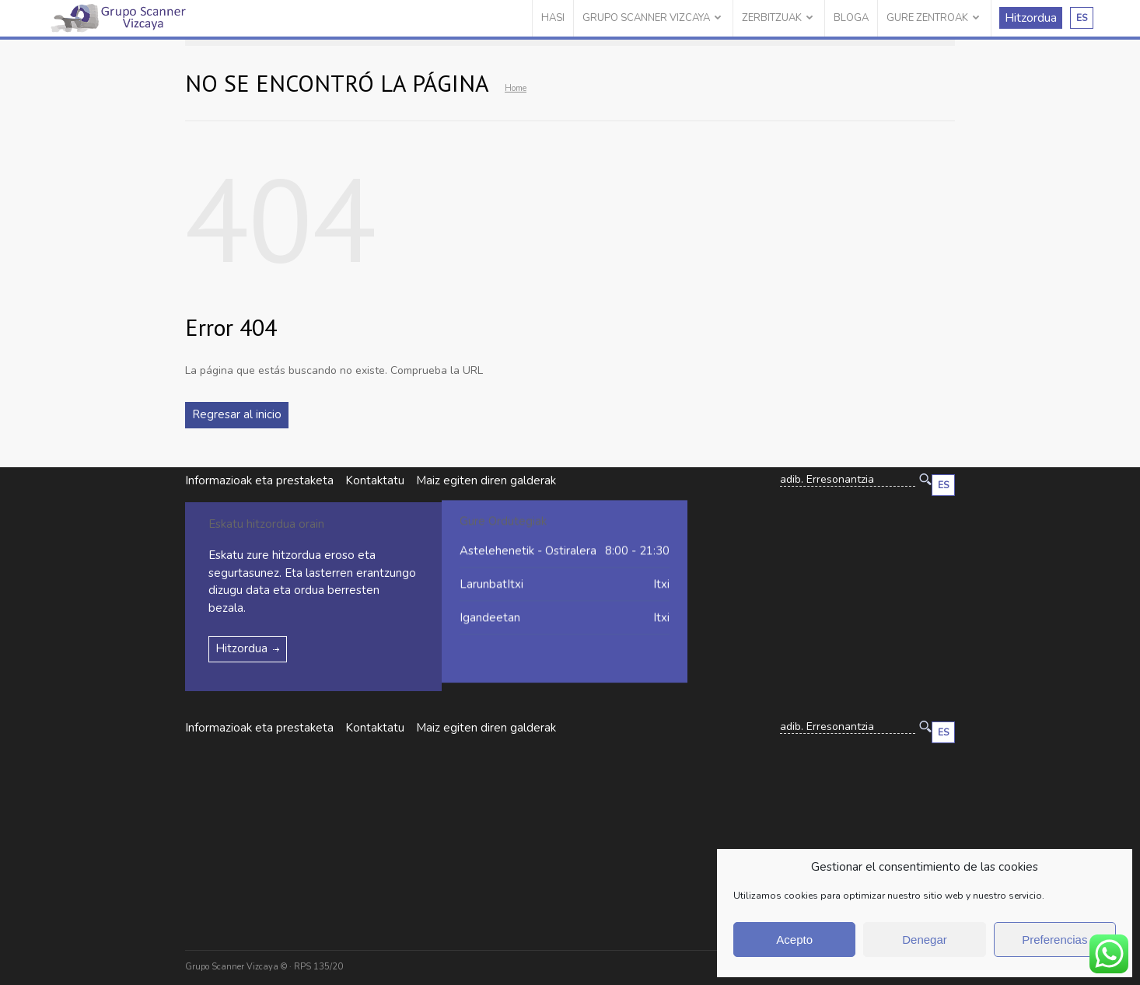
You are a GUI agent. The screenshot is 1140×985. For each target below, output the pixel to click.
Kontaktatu (374, 480)
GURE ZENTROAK (927, 18)
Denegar (924, 939)
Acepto (794, 939)
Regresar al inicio (237, 414)
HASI (553, 18)
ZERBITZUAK (772, 18)
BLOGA (851, 18)
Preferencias (1054, 939)
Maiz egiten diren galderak (486, 727)
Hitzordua (1031, 17)
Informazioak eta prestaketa (259, 480)
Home (515, 88)
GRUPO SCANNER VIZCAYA (646, 18)
